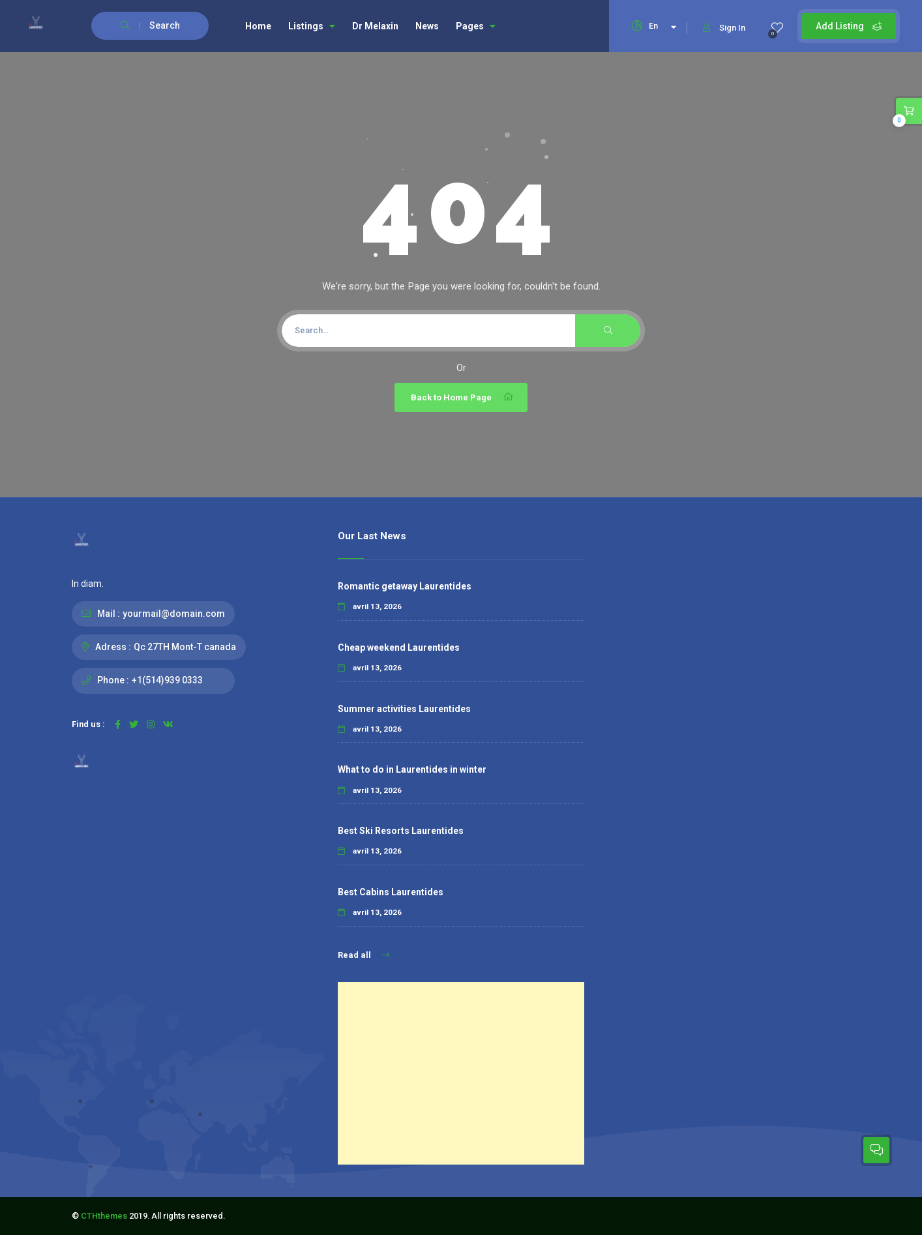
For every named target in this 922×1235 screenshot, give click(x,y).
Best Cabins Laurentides (390, 892)
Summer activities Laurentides (404, 709)
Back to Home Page (462, 397)
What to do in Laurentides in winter (412, 769)
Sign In (724, 28)
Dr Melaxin (375, 26)
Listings (311, 26)
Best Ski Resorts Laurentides (401, 831)
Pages (476, 26)
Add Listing (849, 26)
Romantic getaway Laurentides (404, 586)
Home (258, 26)
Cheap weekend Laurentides (399, 647)
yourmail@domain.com (174, 613)
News (427, 26)
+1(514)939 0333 (167, 680)
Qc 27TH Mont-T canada (185, 647)
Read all (363, 955)
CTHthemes (104, 1216)
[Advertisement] (461, 1073)
